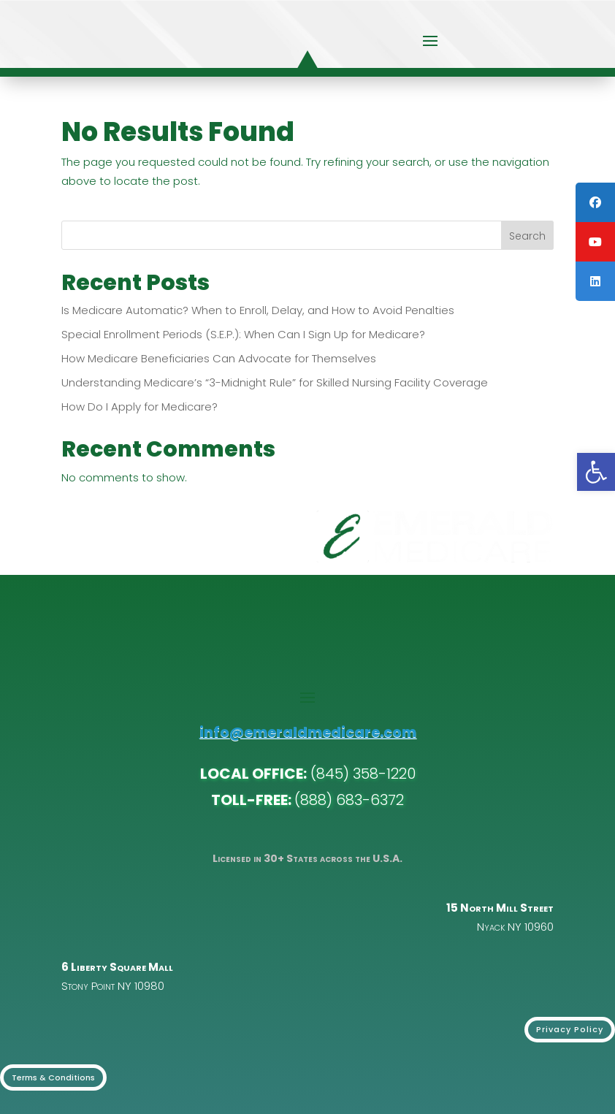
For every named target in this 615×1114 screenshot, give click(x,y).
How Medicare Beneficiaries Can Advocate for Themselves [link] (218, 358)
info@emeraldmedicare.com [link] (307, 732)
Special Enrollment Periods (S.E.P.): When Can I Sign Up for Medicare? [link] (243, 334)
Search (527, 236)
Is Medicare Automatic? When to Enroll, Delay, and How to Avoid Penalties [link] (257, 310)
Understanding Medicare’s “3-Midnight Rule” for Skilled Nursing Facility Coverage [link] (274, 382)
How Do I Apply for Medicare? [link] (139, 406)
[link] (596, 472)
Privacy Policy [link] (569, 1029)
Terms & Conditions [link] (53, 1077)
